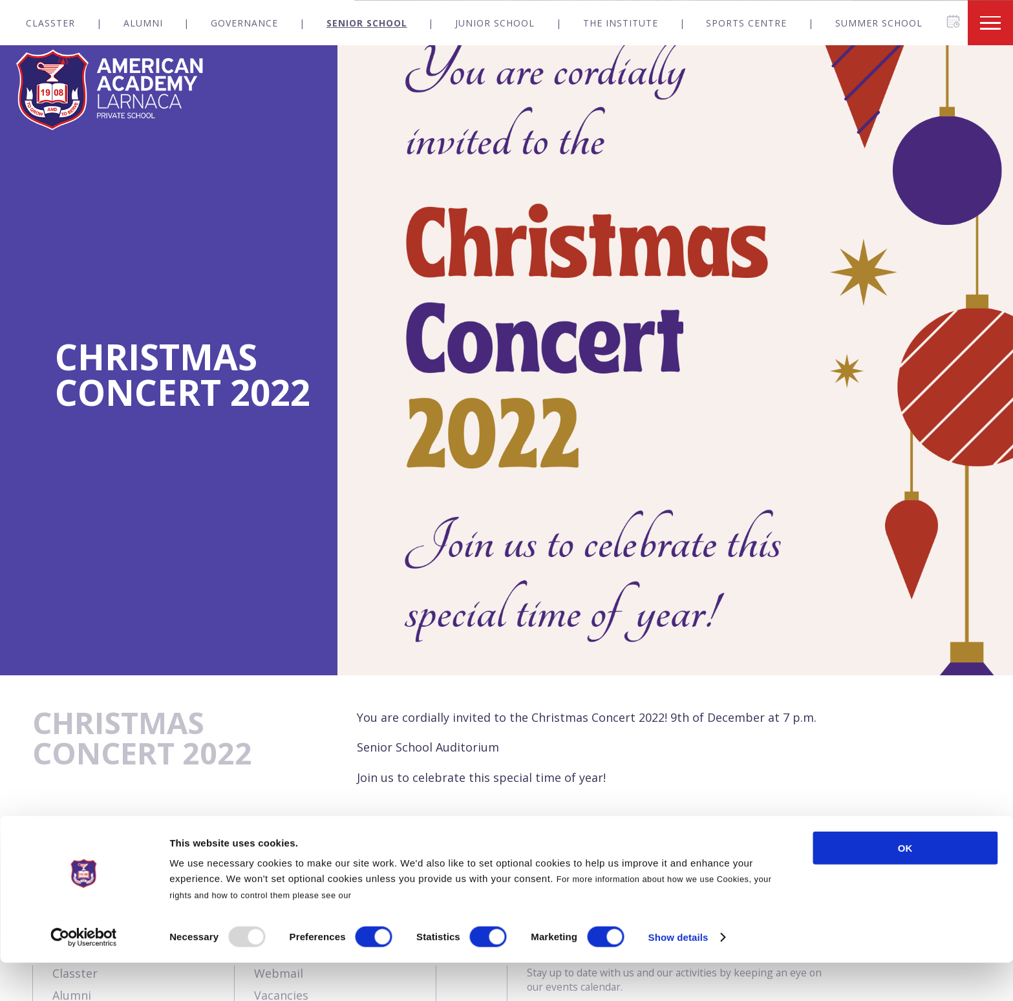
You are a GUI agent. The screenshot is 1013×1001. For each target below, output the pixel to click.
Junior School (495, 23)
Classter (50, 23)
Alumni (143, 23)
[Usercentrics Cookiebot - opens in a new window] (83, 975)
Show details (678, 975)
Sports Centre (746, 23)
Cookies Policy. (387, 933)
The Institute (620, 23)
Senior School (366, 23)
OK (905, 886)
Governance (244, 23)
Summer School (878, 23)
